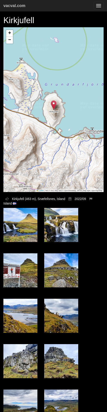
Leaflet (40, 191)
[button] (53, 105)
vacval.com (14, 5)
